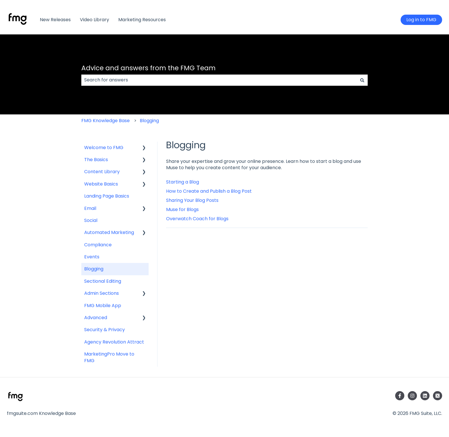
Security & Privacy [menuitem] (104, 329)
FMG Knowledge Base (105, 120)
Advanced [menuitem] (95, 317)
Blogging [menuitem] (93, 269)
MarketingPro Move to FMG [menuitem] (109, 357)
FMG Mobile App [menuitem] (102, 305)
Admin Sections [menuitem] (101, 293)
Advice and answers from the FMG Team (148, 68)
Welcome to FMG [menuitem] (103, 147)
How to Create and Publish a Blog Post (209, 191)
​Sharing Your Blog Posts (192, 200)
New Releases (55, 20)
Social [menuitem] (90, 220)
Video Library (94, 20)
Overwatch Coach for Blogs (197, 218)
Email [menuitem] (90, 208)
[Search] (362, 80)
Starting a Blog (182, 182)
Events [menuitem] (91, 256)
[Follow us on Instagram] (412, 395)
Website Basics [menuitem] (101, 184)
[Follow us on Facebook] (399, 395)
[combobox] (219, 80)
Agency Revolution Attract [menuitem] (114, 342)
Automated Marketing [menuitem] (109, 232)
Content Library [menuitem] (102, 171)
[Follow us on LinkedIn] (425, 395)
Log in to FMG (421, 19)
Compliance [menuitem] (98, 244)
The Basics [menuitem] (96, 159)
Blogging (149, 120)
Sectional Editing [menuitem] (102, 281)
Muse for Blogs (182, 209)
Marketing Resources (142, 20)
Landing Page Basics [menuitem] (106, 196)
